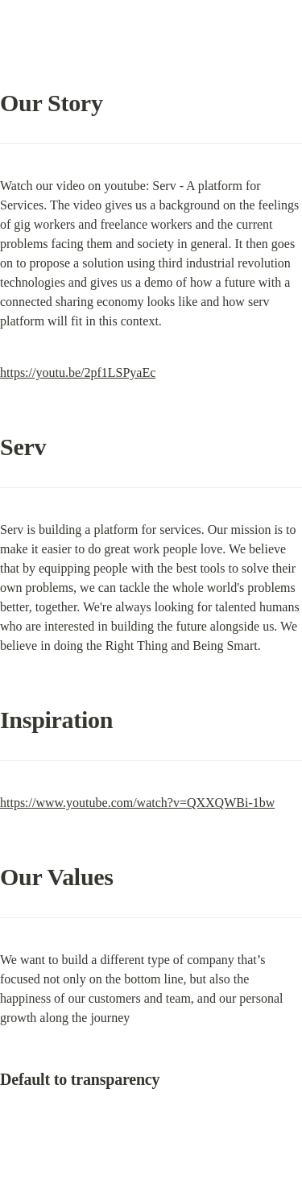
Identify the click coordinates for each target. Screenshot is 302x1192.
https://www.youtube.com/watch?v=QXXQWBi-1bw (137, 802)
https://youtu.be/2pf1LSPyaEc (77, 372)
